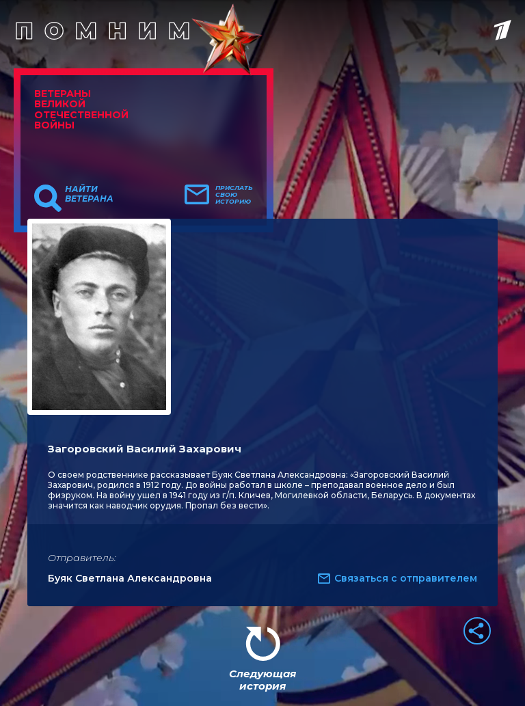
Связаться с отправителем (405, 578)
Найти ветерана (89, 194)
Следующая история (262, 679)
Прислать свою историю (234, 195)
